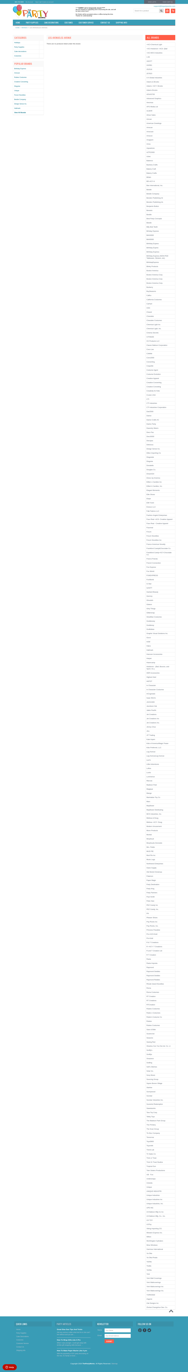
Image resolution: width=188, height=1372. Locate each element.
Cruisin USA (151, 395)
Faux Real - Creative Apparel (157, 523)
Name (99, 1330)
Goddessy (150, 625)
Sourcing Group (152, 1079)
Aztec (149, 156)
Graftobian (150, 629)
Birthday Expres (153, 248)
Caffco (149, 295)
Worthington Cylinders (155, 1241)
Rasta (149, 959)
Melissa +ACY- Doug (154, 822)
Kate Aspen (151, 739)
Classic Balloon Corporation (157, 345)
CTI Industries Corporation (156, 407)
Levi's (149, 760)
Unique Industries (153, 1195)
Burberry (150, 287)
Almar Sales (151, 115)
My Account (29, 2)
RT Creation (151, 996)
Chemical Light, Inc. (154, 329)
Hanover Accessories (154, 654)
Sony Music (151, 1075)
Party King (150, 889)
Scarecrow (150, 1034)
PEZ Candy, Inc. (153, 909)
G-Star (149, 584)
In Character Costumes (155, 690)
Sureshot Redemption (155, 1104)
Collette (149, 354)
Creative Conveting (154, 387)
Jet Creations (152, 714)
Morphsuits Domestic (154, 843)
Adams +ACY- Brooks (155, 86)
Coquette (150, 366)
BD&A (149, 177)
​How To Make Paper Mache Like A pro (72, 1351)
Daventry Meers (153, 428)
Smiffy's (149, 1050)
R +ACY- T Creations (154, 947)
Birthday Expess (153, 244)
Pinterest (140, 1330)
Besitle (149, 215)
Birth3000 (150, 235)
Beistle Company (20, 99)
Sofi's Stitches (152, 1067)
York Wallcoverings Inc (155, 1287)
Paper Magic (151, 880)
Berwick (150, 210)
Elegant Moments (153, 490)
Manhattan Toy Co (153, 797)
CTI (148, 399)
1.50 (148, 57)
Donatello (150, 465)
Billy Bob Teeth (152, 227)
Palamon (150, 876)
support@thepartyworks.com (164, 6)
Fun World (150, 571)
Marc (148, 801)
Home (17, 27)
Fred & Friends (152, 559)
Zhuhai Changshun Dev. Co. (157, 1307)
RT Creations (151, 1001)
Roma (149, 988)
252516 (149, 69)
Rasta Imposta (152, 963)
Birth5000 (150, 239)
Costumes (17, 56)
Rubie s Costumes (153, 1013)
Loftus (149, 768)
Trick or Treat (151, 1158)
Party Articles (64, 1324)
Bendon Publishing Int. (155, 202)
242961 (149, 65)
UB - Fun (150, 1175)
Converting (151, 362)
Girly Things (151, 609)
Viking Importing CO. (154, 1229)
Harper (149, 658)
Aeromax (150, 102)
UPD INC (150, 1208)
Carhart (149, 304)
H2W (148, 642)
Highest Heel (151, 677)
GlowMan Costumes (154, 617)
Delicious (150, 445)
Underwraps (151, 1179)
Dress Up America (153, 478)
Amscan (17, 73)
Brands (25, 27)
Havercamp (151, 663)
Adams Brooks (152, 90)
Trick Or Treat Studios (155, 1162)
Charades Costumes (154, 320)
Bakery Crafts (152, 173)
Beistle (149, 190)
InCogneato (151, 694)
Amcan (149, 119)
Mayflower (150, 806)
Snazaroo (150, 1058)
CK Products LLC (153, 341)
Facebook (144, 1330)
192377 (149, 61)
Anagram (150, 140)
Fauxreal (150, 528)
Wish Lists (152, 2)
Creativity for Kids (153, 391)
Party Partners (152, 893)
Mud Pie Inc (151, 855)
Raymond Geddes (153, 971)
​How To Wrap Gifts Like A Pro (69, 1340)
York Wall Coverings (154, 1278)
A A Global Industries (154, 78)
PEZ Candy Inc (152, 905)
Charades (150, 316)
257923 (149, 73)
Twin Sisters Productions (156, 1170)
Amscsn (150, 136)
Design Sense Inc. (20, 104)
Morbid (149, 835)
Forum (149, 532)
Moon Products (152, 830)
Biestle (149, 223)
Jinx (148, 731)
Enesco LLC (151, 507)
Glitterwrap (151, 613)
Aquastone (151, 148)
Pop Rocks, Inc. (152, 926)
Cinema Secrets (153, 333)
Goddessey (151, 621)
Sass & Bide (151, 1029)
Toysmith (150, 1146)
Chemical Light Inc (153, 325)
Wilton (149, 1237)
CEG (148, 308)
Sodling (149, 1063)
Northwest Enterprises (155, 864)
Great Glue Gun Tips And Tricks (69, 1329)
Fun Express (151, 567)
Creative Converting (21, 82)
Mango (149, 793)
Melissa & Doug (152, 818)
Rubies (149, 1021)
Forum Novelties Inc (154, 540)
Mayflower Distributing (155, 810)
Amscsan (150, 132)
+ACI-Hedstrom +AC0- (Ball (157, 49)
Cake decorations (20, 51)
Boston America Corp (155, 279)
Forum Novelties (20, 95)
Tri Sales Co (151, 1154)
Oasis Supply (152, 868)
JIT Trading (151, 735)
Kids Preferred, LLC (154, 748)
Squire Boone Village (154, 1083)
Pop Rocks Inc (152, 922)
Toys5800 (150, 1141)
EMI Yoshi (150, 503)
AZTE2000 (151, 152)
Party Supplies (19, 47)
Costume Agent (152, 370)
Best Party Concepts (154, 219)
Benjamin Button (153, 206)
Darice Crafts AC (153, 420)
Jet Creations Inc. (153, 723)
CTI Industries (152, 403)
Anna (148, 144)
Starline (149, 1087)
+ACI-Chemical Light (154, 44)
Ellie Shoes (151, 494)
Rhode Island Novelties (155, 984)
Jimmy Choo (151, 727)
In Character (151, 685)
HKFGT (149, 681)
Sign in (37, 2)
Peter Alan (150, 901)
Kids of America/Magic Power (158, 743)
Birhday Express (153, 231)
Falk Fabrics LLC (153, 511)
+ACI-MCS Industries (154, 53)
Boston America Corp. (155, 275)
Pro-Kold (150, 938)
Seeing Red (151, 1042)
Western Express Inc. (155, 1233)
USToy (149, 1224)
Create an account (47, 2)
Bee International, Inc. (155, 185)
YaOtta (149, 1262)
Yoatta (149, 1266)
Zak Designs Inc (153, 1303)
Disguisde (150, 457)
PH (148, 913)
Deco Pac (150, 432)
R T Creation (151, 955)
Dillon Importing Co (154, 453)
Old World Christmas (154, 872)
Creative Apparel (153, 378)
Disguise (17, 86)
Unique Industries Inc (154, 1199)
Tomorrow (150, 1137)
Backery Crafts (152, 165)
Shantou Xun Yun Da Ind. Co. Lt (159, 1046)
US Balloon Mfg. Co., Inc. (156, 1216)
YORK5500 (151, 1295)
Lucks (149, 772)
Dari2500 (150, 411)
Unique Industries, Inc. (155, 1204)
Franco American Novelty (156, 544)
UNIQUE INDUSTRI (154, 1191)
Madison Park (152, 785)
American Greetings (154, 123)
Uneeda (150, 1183)
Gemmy (150, 596)
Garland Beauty (152, 592)
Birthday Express (20, 69)
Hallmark (17, 108)
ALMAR (149, 111)
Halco (149, 646)
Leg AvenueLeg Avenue (155, 756)
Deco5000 (150, 436)
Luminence (151, 777)
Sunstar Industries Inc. (155, 1100)
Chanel (149, 312)
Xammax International (155, 1249)
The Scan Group (153, 1129)
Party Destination (153, 884)
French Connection (154, 563)
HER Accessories (153, 673)
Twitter (149, 1330)
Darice (149, 416)
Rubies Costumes (20, 77)
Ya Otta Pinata (152, 1258)
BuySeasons (151, 291)
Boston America (152, 271)
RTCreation (151, 1005)
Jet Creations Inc (153, 719)
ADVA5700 (151, 94)
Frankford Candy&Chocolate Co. (159, 548)
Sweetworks (151, 1108)
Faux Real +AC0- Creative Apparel (160, 519)
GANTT (149, 588)
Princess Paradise (153, 930)
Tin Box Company (153, 1133)
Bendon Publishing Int (155, 198)
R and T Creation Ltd (154, 951)
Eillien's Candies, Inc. (155, 486)
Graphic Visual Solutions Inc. (157, 633)
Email (99, 1335)
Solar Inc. (150, 1071)
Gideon (149, 604)
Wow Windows (152, 1245)
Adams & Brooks (153, 82)
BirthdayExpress (153, 262)
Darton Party (151, 424)
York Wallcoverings (154, 1282)
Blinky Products (152, 266)
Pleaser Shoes (152, 918)
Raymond (150, 967)
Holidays (17, 43)
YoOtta (149, 1270)
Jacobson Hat (152, 706)
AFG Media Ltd (152, 107)
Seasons (150, 1038)
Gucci (149, 638)
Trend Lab (150, 1150)
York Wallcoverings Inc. (155, 1291)
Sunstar (149, 1096)
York (148, 1274)
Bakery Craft (151, 169)
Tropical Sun (151, 1166)
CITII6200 (150, 337)
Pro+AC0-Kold (152, 934)
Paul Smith (151, 897)
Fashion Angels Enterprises (157, 515)
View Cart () (168, 2)
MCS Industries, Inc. (154, 814)
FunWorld (150, 580)
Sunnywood (151, 1092)
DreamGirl (150, 474)
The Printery (151, 1125)
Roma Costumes (153, 992)
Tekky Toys (151, 1117)
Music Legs (151, 859)
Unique (16, 91)
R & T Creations (153, 942)
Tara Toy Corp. (152, 1112)
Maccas (149, 781)
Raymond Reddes (153, 980)
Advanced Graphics (154, 98)
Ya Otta (149, 1253)
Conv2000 (150, 358)
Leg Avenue (151, 752)
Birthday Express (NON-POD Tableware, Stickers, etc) (157, 257)
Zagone (149, 1299)
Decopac (150, 441)
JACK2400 (151, 702)
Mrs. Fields (151, 847)
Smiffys (149, 1054)
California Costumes (154, 300)
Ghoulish (150, 600)
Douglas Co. (151, 470)
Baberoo (150, 161)
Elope (149, 499)
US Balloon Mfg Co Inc (155, 1212)
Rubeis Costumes (153, 1009)
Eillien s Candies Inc (154, 482)
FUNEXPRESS (152, 575)
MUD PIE (150, 851)
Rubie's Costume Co (154, 1017)
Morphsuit (150, 839)
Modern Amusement (154, 826)
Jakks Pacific (151, 710)
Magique (150, 789)
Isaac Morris (151, 698)
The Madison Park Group (156, 1121)
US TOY (150, 1220)
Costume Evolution (154, 374)
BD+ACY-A (151, 181)
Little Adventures (153, 764)
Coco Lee (150, 349)
